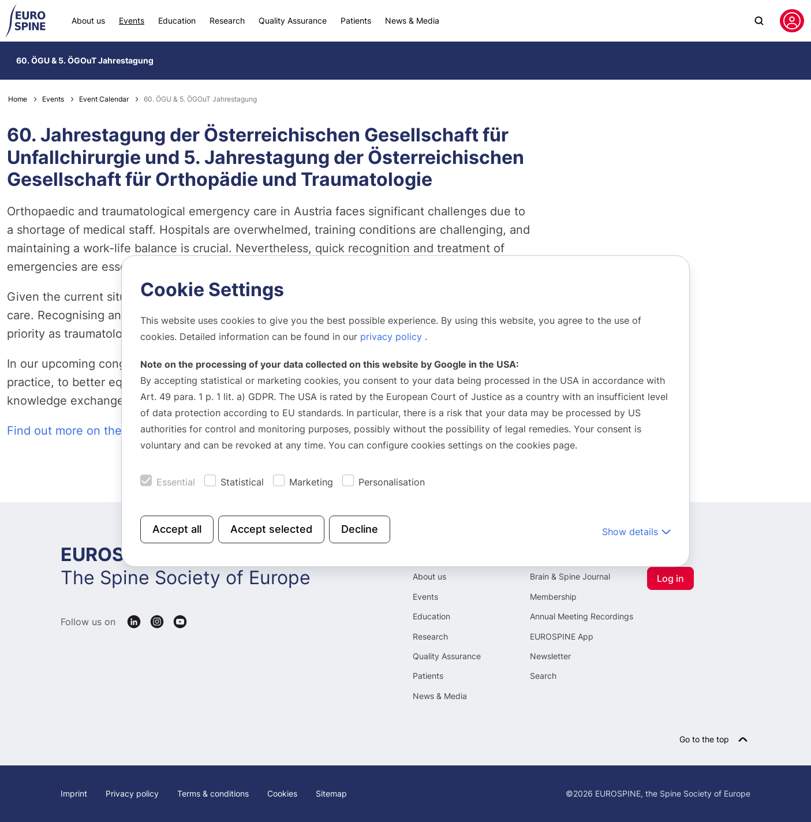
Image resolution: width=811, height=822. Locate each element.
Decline (359, 529)
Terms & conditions (213, 793)
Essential (175, 482)
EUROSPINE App (561, 636)
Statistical (242, 482)
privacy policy (392, 336)
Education (177, 20)
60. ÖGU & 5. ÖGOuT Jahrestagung (85, 60)
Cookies (282, 793)
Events (131, 20)
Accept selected (271, 529)
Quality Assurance (293, 20)
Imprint (74, 793)
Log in (670, 578)
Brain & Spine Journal (570, 576)
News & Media (412, 20)
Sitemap (331, 793)
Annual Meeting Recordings (581, 616)
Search (543, 676)
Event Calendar (104, 99)
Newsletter (550, 656)
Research (227, 20)
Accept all (176, 529)
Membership (553, 596)
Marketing (311, 482)
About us (88, 20)
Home (17, 99)
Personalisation (391, 482)
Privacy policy (132, 793)
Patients (356, 20)
